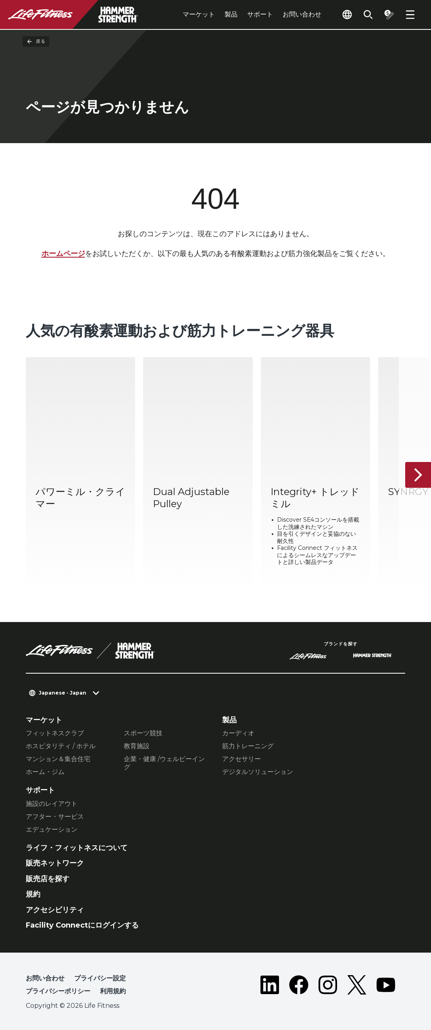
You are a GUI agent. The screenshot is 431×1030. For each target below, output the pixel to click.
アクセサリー (241, 759)
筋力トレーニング (248, 746)
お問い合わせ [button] (45, 978)
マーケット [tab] (199, 14)
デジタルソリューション (257, 772)
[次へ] (418, 475)
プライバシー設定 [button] (100, 978)
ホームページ (63, 253)
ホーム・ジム (45, 772)
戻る (36, 41)
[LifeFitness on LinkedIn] (269, 986)
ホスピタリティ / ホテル (61, 746)
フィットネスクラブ (55, 733)
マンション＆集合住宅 (58, 759)
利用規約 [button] (113, 991)
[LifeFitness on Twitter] (356, 986)
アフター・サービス (55, 816)
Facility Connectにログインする (82, 925)
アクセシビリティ (55, 909)
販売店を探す (47, 878)
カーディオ (238, 733)
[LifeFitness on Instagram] (327, 986)
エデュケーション (51, 829)
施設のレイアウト (51, 803)
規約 (33, 894)
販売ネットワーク (55, 863)
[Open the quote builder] (389, 14)
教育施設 (137, 746)
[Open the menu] (410, 14)
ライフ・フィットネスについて (76, 847)
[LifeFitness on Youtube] (386, 986)
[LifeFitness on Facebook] (298, 986)
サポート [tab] (260, 14)
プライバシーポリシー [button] (58, 991)
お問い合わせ (302, 14)
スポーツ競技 (143, 733)
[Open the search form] (368, 14)
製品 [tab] (231, 14)
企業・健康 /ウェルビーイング (164, 763)
